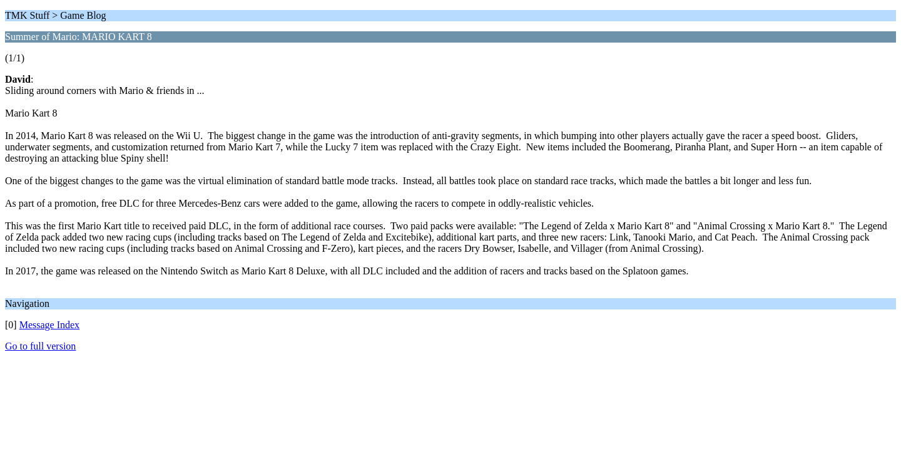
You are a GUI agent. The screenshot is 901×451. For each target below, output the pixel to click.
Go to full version (40, 346)
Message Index (49, 324)
